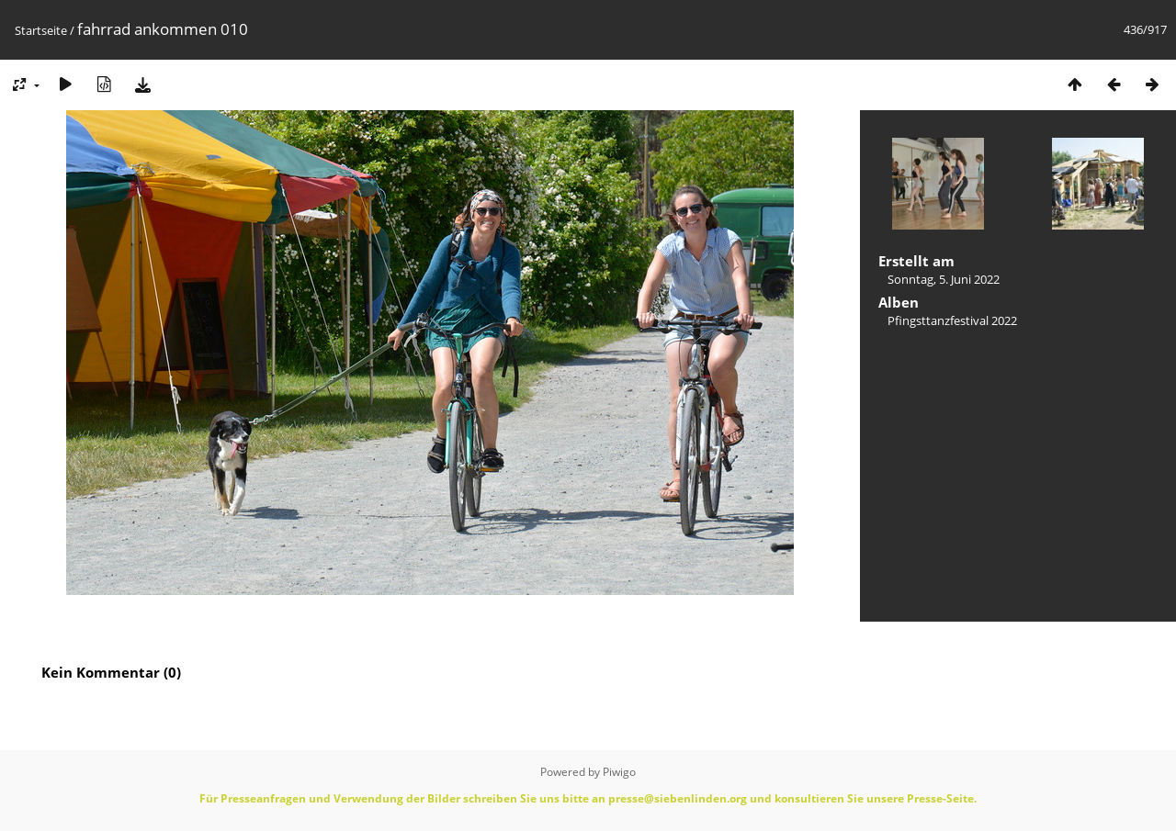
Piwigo (619, 772)
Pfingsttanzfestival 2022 (952, 320)
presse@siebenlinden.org (677, 798)
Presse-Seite (940, 798)
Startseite (41, 30)
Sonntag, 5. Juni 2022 (944, 279)
